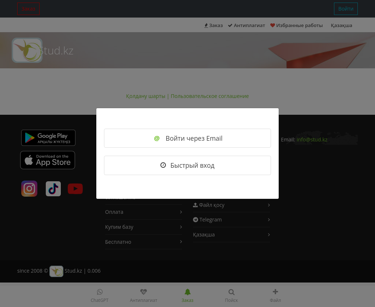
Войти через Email (187, 138)
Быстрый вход (187, 165)
